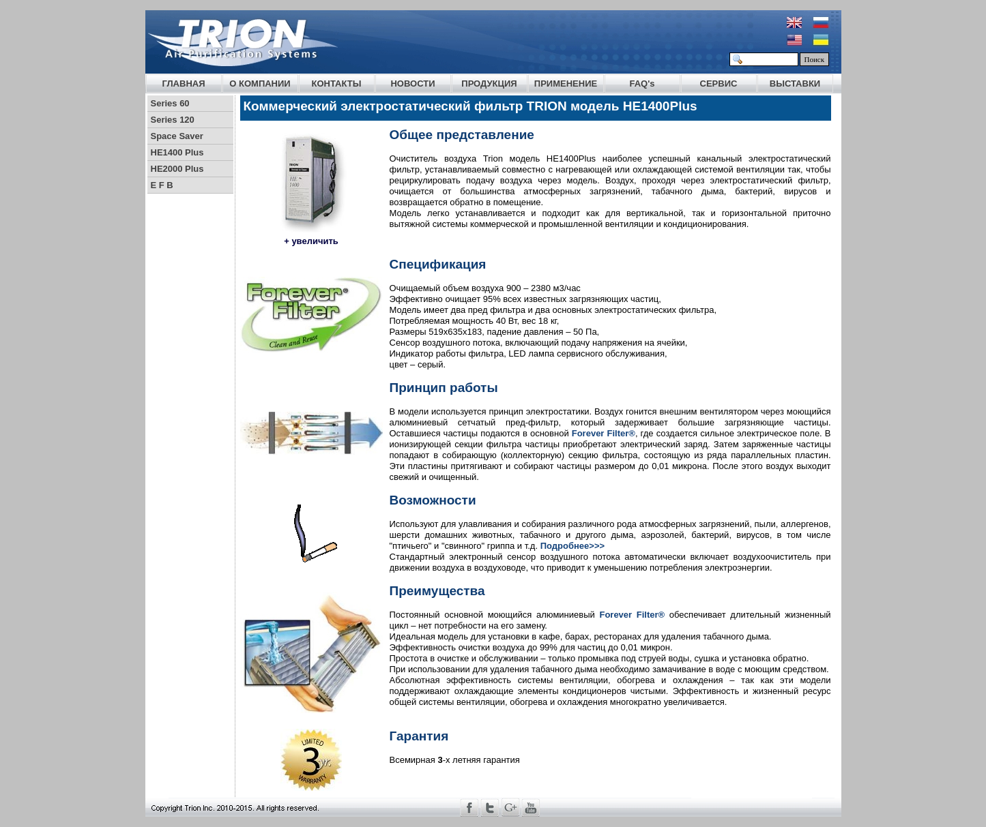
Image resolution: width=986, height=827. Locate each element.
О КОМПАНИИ (259, 83)
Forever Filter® (603, 433)
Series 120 (172, 120)
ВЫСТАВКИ (795, 83)
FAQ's (641, 83)
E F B (162, 185)
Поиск (814, 59)
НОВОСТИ (412, 83)
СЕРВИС (719, 83)
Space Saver (177, 136)
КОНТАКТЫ (337, 83)
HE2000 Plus (177, 169)
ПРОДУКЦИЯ (489, 83)
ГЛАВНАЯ (183, 83)
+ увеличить (311, 241)
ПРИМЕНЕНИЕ (565, 83)
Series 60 (170, 103)
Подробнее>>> (572, 546)
